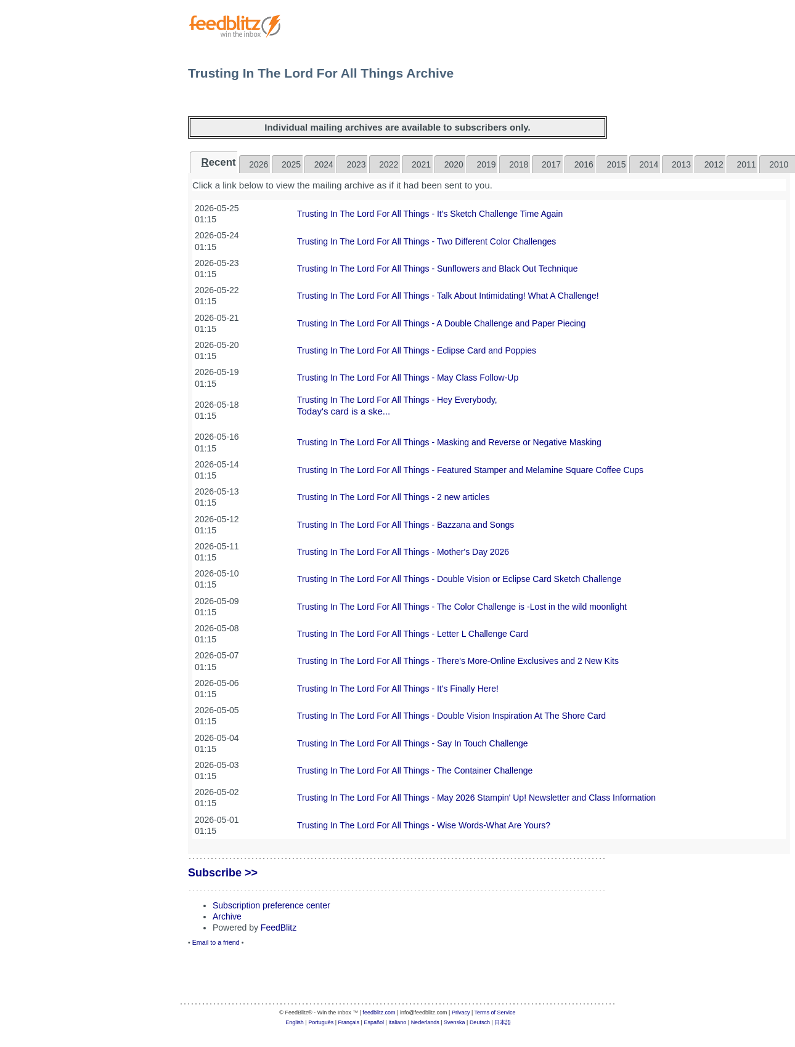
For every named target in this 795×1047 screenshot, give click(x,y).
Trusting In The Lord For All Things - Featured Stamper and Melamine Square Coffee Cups (470, 470)
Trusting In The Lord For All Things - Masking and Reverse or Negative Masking (449, 442)
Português (320, 1022)
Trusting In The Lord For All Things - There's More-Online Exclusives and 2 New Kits (458, 661)
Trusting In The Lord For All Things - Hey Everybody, (397, 400)
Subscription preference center (271, 905)
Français (349, 1022)
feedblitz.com (379, 1012)
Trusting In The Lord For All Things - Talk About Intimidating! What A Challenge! (448, 296)
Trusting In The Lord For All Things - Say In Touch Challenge (412, 743)
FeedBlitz (278, 927)
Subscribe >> (223, 873)
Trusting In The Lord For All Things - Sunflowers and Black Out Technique (437, 268)
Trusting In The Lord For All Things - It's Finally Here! (398, 688)
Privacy (461, 1012)
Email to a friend (216, 942)
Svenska (454, 1022)
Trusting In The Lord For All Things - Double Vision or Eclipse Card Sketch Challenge (459, 579)
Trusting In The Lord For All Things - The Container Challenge (414, 770)
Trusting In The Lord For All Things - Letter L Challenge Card (412, 634)
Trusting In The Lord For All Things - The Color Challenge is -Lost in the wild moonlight (462, 607)
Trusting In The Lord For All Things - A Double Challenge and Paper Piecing (441, 323)
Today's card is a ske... (343, 411)
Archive (227, 916)
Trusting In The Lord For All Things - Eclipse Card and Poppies (416, 350)
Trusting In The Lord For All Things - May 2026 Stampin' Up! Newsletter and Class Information (476, 797)
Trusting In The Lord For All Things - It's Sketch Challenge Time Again (430, 214)
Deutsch (480, 1022)
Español (374, 1022)
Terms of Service (495, 1012)
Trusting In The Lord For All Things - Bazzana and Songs (405, 525)
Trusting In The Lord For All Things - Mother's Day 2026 (403, 552)
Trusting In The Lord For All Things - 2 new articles (393, 497)
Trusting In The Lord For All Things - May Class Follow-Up (407, 377)
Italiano (397, 1022)
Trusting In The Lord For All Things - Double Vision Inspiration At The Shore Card (451, 716)
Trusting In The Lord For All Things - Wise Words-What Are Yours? (423, 825)
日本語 (502, 1022)
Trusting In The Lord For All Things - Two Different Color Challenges (426, 241)
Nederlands (425, 1022)
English (294, 1022)
